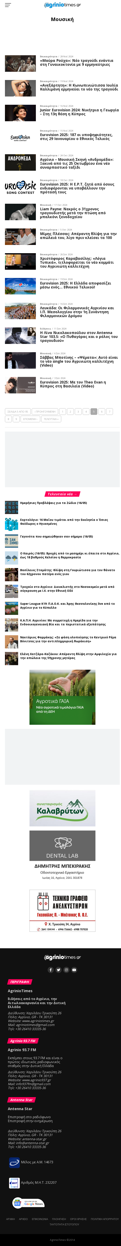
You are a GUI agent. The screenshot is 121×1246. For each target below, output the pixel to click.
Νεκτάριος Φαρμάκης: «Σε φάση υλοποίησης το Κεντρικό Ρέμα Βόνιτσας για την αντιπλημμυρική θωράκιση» (68, 639)
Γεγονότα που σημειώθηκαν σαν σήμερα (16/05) (56, 536)
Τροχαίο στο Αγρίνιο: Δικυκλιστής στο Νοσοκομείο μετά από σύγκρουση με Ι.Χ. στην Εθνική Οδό (67, 589)
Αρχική (10, 1219)
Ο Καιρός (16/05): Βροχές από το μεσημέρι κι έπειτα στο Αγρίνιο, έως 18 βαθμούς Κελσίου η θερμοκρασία (69, 555)
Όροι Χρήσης (78, 1219)
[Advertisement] (62, 38)
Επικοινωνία (40, 1219)
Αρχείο (23, 1219)
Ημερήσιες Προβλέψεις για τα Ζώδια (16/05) (53, 503)
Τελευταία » (51, 419)
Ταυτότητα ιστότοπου (64, 1224)
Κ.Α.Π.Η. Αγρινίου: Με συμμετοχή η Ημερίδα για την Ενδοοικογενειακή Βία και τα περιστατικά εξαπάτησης (63, 622)
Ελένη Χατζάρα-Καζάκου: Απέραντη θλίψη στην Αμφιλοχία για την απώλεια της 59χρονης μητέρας (68, 656)
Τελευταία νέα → (62, 494)
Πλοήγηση (59, 1219)
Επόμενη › (30, 419)
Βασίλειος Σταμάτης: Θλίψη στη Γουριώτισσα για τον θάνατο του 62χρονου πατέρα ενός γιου (67, 572)
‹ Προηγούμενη (44, 411)
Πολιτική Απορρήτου (105, 1219)
